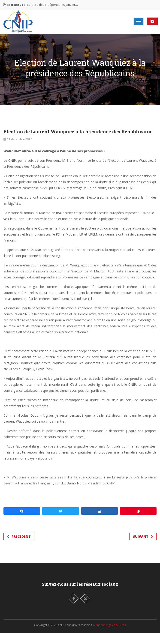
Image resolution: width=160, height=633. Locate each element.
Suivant (143, 536)
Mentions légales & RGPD (109, 625)
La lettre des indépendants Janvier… (52, 5)
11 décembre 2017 (19, 139)
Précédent (19, 536)
